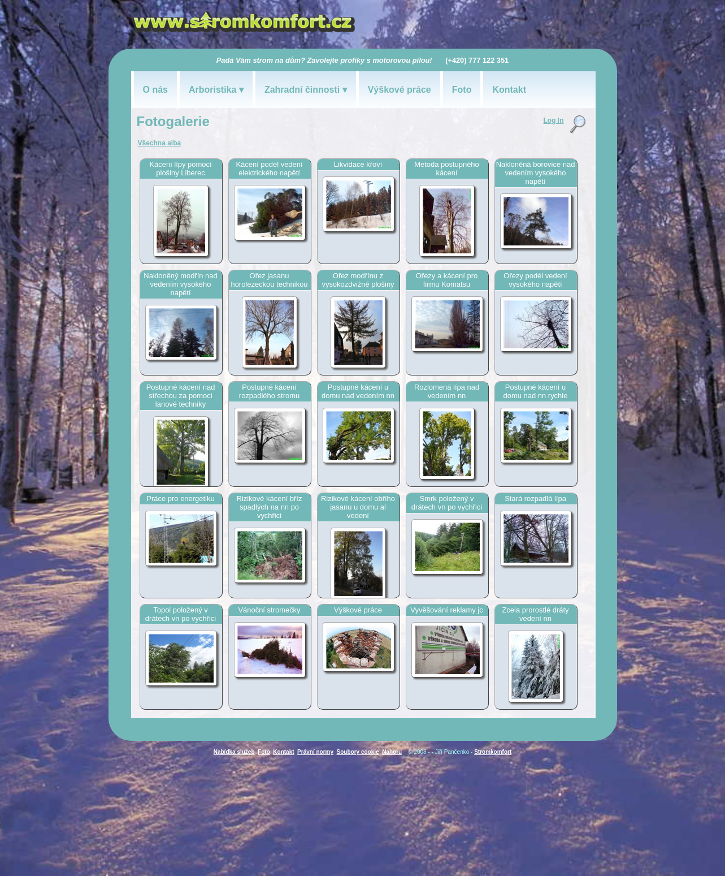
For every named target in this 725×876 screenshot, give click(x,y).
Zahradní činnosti (302, 89)
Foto (462, 89)
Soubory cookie (358, 752)
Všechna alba (159, 143)
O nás (155, 89)
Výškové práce (399, 89)
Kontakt (509, 89)
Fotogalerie (173, 121)
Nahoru (392, 752)
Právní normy (315, 752)
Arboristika (212, 89)
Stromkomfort (492, 752)
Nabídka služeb (234, 752)
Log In (554, 120)
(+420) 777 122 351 (477, 60)
